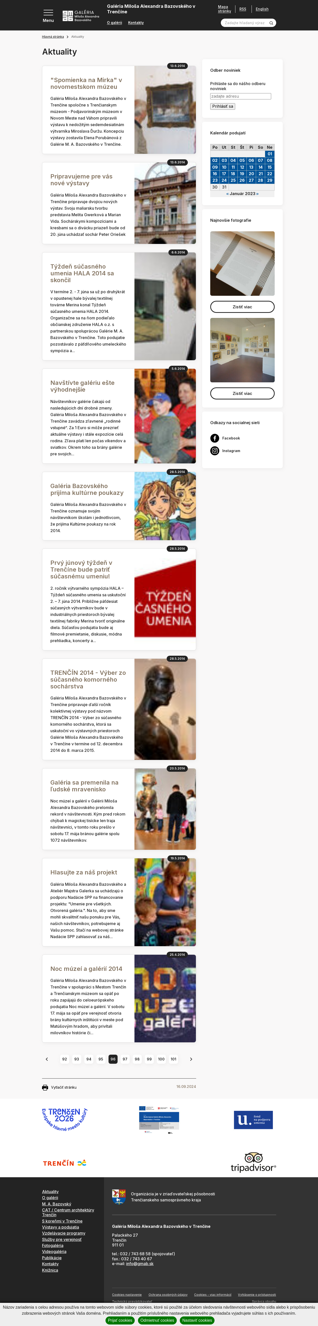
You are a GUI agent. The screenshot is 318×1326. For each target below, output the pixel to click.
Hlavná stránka (53, 37)
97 (125, 1059)
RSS (242, 9)
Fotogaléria (52, 1245)
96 (113, 1059)
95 (100, 1059)
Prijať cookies (120, 1320)
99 (149, 1059)
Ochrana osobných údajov (168, 1295)
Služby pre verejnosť (62, 1239)
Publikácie (52, 1257)
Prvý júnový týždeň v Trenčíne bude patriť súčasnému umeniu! (81, 569)
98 (137, 1059)
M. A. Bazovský (56, 1203)
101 (173, 1059)
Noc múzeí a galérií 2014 (86, 968)
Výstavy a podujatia (60, 1227)
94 (88, 1059)
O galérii (114, 23)
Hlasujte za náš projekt (83, 872)
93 (76, 1059)
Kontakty (136, 23)
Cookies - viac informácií (212, 1295)
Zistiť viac (242, 306)
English (262, 9)
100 (161, 1059)
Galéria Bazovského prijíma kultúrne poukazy (87, 489)
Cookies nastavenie (127, 1295)
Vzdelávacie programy (63, 1233)
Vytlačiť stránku (59, 1088)
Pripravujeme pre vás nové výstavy (81, 180)
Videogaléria (54, 1251)
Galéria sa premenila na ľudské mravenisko (84, 786)
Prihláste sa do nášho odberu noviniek (237, 86)
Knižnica (50, 1270)
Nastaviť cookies (197, 1320)
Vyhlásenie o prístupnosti (257, 1295)
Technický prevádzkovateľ (132, 1301)
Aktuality (50, 1191)
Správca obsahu (264, 1301)
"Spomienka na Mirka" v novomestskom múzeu (86, 83)
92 (64, 1059)
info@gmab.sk (140, 1263)
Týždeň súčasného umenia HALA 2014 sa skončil (82, 273)
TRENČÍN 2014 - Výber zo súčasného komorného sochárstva (88, 679)
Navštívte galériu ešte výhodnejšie (82, 386)
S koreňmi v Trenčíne (62, 1221)
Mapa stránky (224, 9)
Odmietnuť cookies (157, 1320)
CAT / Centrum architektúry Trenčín (68, 1212)
